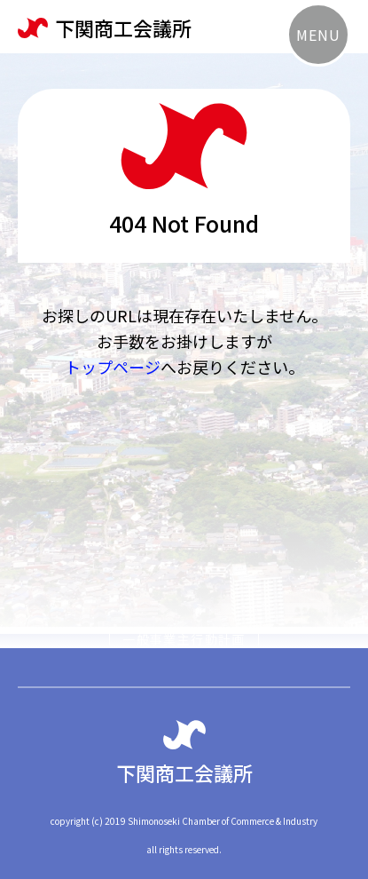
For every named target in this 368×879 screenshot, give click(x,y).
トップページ (113, 366)
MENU (318, 34)
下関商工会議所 (105, 28)
